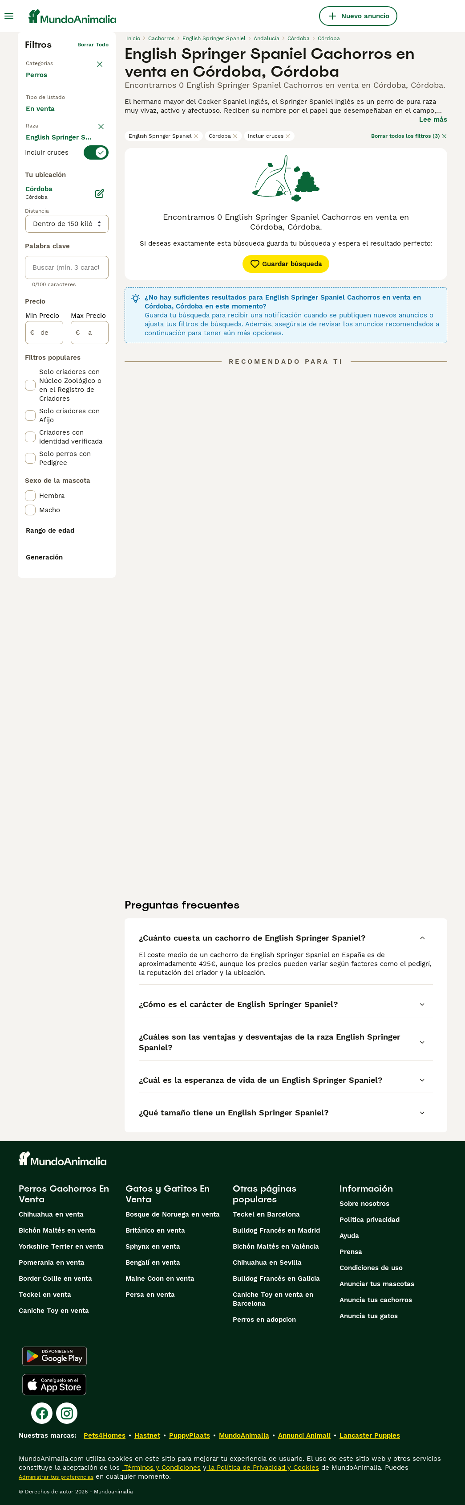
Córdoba (223, 136)
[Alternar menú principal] (9, 16)
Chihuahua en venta (51, 1214)
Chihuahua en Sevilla (267, 1262)
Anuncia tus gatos (369, 1316)
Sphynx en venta (152, 1246)
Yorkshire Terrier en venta (61, 1246)
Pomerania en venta (52, 1262)
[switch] (67, 191)
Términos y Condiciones (161, 1468)
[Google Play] (54, 1356)
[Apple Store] (54, 1384)
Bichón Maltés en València (276, 1246)
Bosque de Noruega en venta (172, 1214)
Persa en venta (150, 1295)
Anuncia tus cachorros (376, 1300)
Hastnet (147, 1435)
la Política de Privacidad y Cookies (262, 1468)
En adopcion (52, 132)
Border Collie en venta (55, 1279)
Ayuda (349, 1236)
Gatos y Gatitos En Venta (167, 1194)
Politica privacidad (370, 1220)
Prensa (351, 1252)
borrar (100, 175)
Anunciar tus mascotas (377, 1284)
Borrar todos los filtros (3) (409, 136)
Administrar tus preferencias (56, 1477)
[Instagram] (66, 1413)
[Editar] (100, 421)
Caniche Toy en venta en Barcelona (273, 1299)
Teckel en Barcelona (266, 1214)
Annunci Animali (304, 1435)
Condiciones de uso (371, 1268)
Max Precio (88, 543)
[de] (44, 560)
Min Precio (42, 543)
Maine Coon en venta (159, 1279)
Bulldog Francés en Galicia (276, 1279)
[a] (90, 560)
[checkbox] (30, 239)
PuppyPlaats (189, 1435)
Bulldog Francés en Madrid (276, 1230)
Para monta (51, 153)
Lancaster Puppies (370, 1435)
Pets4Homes (104, 1435)
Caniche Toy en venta (54, 1311)
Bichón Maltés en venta (57, 1230)
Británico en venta (155, 1230)
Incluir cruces (269, 136)
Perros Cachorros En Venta (64, 1194)
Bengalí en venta (152, 1262)
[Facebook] (42, 1413)
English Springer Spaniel (164, 136)
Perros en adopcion (264, 1320)
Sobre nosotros (364, 1204)
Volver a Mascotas (50, 59)
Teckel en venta (45, 1295)
